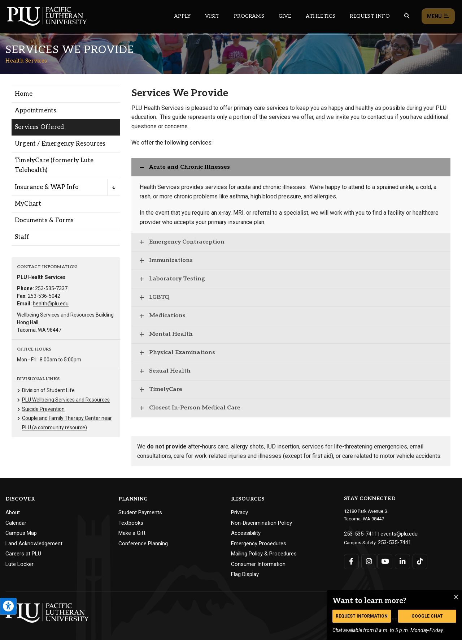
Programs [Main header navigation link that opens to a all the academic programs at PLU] (249, 16)
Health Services (26, 60)
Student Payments (140, 512)
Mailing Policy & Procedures (264, 553)
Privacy (239, 512)
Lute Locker (19, 564)
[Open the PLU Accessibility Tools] (8, 606)
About (12, 512)
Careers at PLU (23, 553)
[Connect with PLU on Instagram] (367, 559)
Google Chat (427, 616)
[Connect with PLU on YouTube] (384, 559)
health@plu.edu (51, 303)
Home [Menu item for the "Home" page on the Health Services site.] (23, 94)
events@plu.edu (392, 533)
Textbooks (130, 523)
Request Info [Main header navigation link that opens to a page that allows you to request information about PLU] (369, 16)
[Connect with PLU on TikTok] (417, 559)
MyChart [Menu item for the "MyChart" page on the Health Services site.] (28, 203)
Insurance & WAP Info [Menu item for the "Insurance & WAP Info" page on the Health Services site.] (47, 187)
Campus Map (21, 533)
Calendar (15, 523)
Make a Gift (131, 533)
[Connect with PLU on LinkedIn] (400, 559)
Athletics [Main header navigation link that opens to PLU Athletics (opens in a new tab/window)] (321, 16)
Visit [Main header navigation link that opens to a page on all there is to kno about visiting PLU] (212, 16)
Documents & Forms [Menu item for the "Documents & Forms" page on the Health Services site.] (44, 220)
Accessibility (246, 533)
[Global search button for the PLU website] (406, 16)
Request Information (362, 616)
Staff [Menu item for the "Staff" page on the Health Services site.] (22, 237)
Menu (438, 16)
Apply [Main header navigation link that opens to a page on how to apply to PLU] (182, 16)
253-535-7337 (51, 288)
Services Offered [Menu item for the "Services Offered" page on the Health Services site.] (39, 127)
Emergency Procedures (258, 543)
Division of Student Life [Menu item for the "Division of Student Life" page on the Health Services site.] (48, 390)
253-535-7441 (392, 541)
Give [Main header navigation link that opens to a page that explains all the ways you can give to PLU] (285, 16)
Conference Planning (143, 543)
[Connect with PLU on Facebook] (351, 559)
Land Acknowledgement (33, 543)
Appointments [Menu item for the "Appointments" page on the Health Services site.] (35, 110)
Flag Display (245, 574)
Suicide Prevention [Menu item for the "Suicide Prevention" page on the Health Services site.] (43, 409)
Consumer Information (258, 564)
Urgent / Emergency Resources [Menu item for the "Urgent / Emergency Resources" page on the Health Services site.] (60, 143)
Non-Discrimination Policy (261, 523)
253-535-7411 (358, 533)
